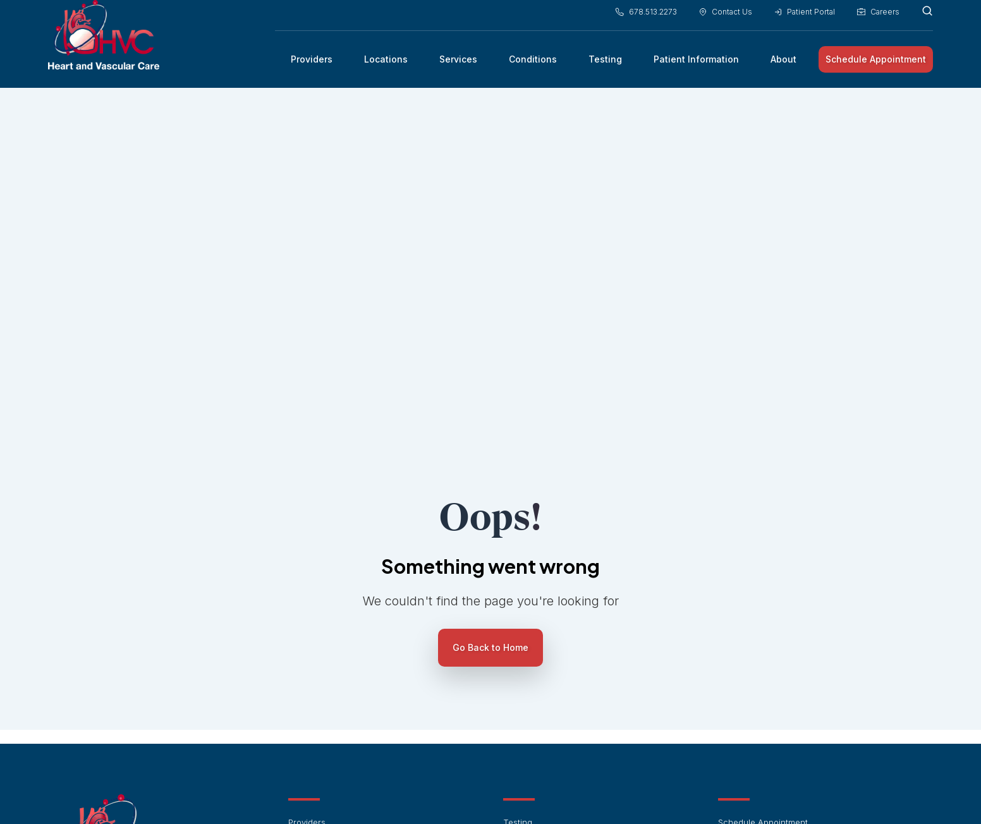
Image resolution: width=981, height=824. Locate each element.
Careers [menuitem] (878, 18)
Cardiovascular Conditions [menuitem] (556, 669)
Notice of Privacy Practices (696, 792)
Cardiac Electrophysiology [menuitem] (555, 632)
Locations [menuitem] (386, 64)
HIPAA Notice (492, 792)
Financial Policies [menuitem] (322, 687)
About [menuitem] (783, 64)
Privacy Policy (616, 792)
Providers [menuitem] (311, 64)
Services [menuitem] (458, 64)
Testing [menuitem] (605, 64)
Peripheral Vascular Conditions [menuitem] (564, 706)
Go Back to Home (490, 421)
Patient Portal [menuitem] (804, 18)
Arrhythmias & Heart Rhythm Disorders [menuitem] (579, 687)
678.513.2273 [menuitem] (646, 18)
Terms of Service (553, 792)
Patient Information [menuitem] (696, 64)
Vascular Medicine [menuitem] (539, 651)
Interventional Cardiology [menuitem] (552, 614)
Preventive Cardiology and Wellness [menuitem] (575, 723)
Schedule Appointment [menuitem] (763, 596)
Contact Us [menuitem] (725, 18)
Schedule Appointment (876, 64)
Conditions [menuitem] (533, 64)
